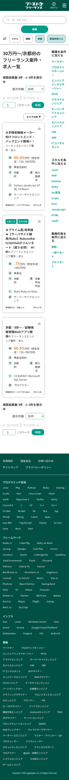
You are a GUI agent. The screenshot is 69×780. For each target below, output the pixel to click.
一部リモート (58, 254)
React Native (27, 583)
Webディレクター (12, 729)
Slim (5, 589)
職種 (28, 38)
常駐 (54, 247)
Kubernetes (9, 633)
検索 (34, 29)
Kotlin (40, 499)
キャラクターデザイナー (40, 729)
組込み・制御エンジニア (35, 752)
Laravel (7, 578)
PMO (60, 712)
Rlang (20, 516)
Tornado (44, 589)
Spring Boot (48, 583)
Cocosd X (8, 505)
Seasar (41, 566)
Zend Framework (12, 560)
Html (51, 493)
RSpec (21, 601)
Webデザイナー (42, 676)
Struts (54, 548)
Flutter (24, 595)
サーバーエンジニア (34, 717)
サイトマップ (10, 467)
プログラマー (9, 752)
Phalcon (7, 583)
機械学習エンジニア (13, 712)
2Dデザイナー (10, 717)
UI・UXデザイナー (12, 706)
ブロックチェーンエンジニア (17, 723)
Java (55, 170)
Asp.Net (7, 522)
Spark (23, 554)
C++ (42, 505)
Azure (6, 627)
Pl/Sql (6, 516)
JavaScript (59, 209)
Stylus (43, 522)
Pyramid (47, 560)
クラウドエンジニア (58, 101)
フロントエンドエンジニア (47, 694)
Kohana (7, 566)
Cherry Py (24, 566)
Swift (55, 221)
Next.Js (7, 607)
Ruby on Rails (45, 542)
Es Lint (58, 522)
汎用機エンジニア (38, 688)
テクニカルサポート (44, 747)
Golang (60, 487)
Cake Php (24, 542)
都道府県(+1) (56, 38)
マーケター (58, 61)
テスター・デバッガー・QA (48, 735)
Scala (55, 198)
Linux (18, 621)
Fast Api (23, 607)
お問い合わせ (46, 461)
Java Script (34, 493)
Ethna (28, 589)
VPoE (55, 94)
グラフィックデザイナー (15, 694)
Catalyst (8, 554)
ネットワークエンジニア (15, 676)
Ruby (55, 187)
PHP (54, 175)
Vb (34, 511)
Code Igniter (41, 554)
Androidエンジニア (40, 712)
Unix (56, 621)
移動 (38, 105)
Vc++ (54, 505)
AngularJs (52, 572)
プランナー (28, 700)
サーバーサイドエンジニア (58, 112)
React (40, 578)
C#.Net (6, 511)
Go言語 (56, 192)
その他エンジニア (39, 758)
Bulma (57, 595)
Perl (54, 204)
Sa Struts (24, 578)
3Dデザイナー (35, 671)
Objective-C (22, 499)
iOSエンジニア (10, 682)
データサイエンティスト (37, 682)
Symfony (60, 554)
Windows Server (37, 621)
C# (30, 505)
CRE (54, 132)
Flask (32, 560)
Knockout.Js (32, 572)
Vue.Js (54, 578)
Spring (6, 548)
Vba (45, 511)
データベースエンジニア (15, 735)
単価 (40, 38)
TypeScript (25, 522)
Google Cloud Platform (44, 627)
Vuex (5, 528)
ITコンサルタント (58, 145)
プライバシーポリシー (38, 467)
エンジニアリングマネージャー (58, 84)
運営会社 (25, 461)
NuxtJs (7, 601)
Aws (5, 621)
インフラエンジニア (39, 706)
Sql (56, 511)
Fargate (27, 633)
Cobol (34, 516)
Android (55, 633)
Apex (47, 516)
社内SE (42, 723)
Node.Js (7, 542)
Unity (54, 499)
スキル (15, 38)
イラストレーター (34, 741)
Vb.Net (21, 511)
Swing (50, 601)
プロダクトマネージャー (58, 71)
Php (18, 487)
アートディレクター (12, 688)
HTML (55, 215)
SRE (54, 137)
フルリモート (58, 264)
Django (22, 548)
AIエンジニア (9, 700)
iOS (41, 633)
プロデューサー (10, 741)
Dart (30, 528)
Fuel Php (38, 548)
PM (43, 700)
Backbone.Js (10, 572)
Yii (16, 589)
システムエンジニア (13, 758)
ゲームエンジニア (11, 764)
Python (56, 181)
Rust (18, 528)
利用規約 (8, 461)
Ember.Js (8, 595)
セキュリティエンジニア (15, 747)
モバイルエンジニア (58, 124)
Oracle (20, 627)
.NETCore (41, 595)
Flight (36, 601)
